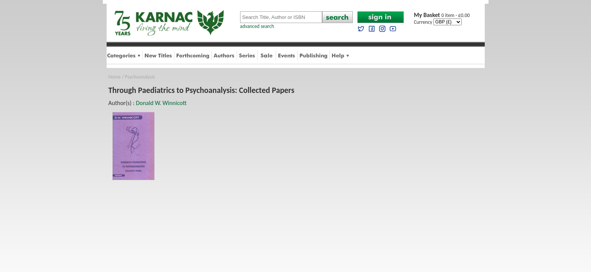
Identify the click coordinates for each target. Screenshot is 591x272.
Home (115, 77)
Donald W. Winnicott (161, 103)
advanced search (257, 26)
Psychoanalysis (140, 77)
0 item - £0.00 (442, 15)
